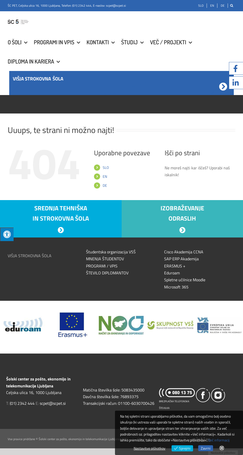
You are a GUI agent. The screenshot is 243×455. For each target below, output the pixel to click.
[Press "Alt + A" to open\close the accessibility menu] (7, 234)
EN (105, 176)
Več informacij (218, 440)
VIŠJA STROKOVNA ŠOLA (29, 256)
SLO (106, 167)
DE (105, 185)
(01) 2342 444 (81, 5)
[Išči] (231, 5)
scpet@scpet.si (116, 5)
